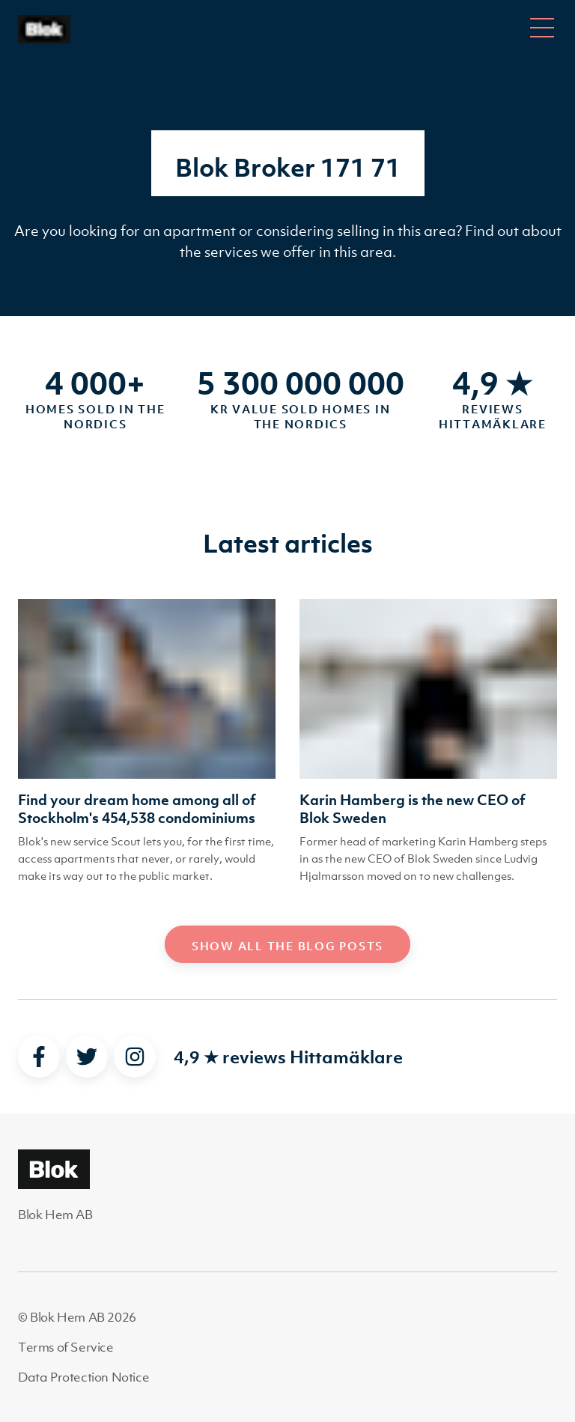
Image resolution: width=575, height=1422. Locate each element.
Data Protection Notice (83, 1377)
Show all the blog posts (287, 945)
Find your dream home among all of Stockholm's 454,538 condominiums (137, 809)
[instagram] (135, 1057)
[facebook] (39, 1057)
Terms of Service (66, 1347)
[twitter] (87, 1057)
